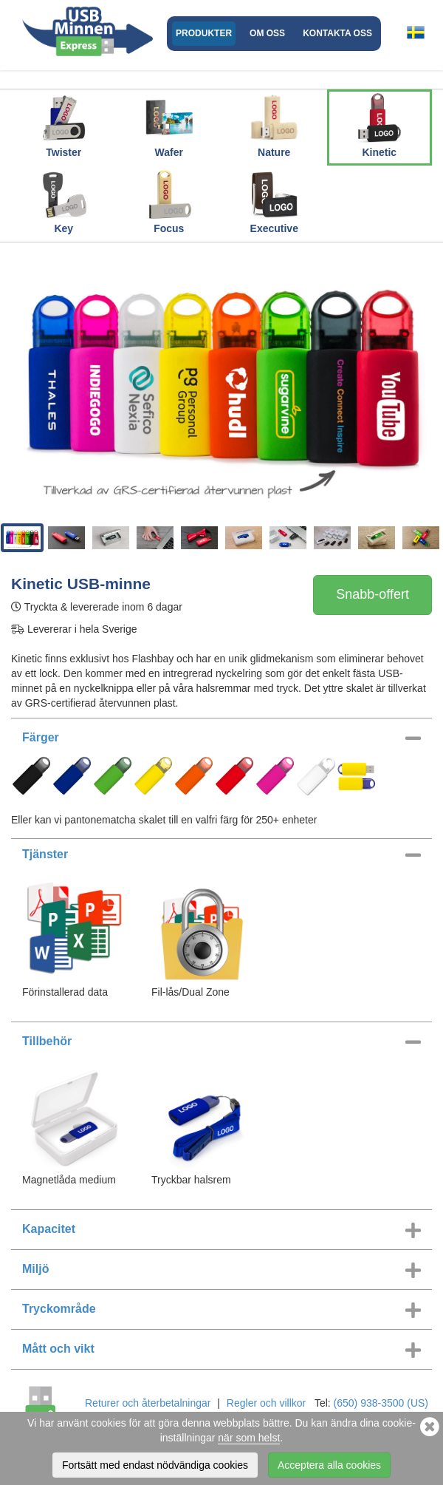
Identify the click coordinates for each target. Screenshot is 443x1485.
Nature (274, 125)
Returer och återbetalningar (147, 1403)
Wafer (169, 125)
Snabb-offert (372, 594)
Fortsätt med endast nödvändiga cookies (155, 1466)
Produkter (204, 33)
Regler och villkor (266, 1403)
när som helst (249, 1438)
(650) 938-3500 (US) (381, 1403)
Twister (63, 125)
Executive (274, 201)
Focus (169, 201)
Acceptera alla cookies (329, 1466)
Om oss (267, 33)
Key (63, 201)
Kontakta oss (337, 33)
